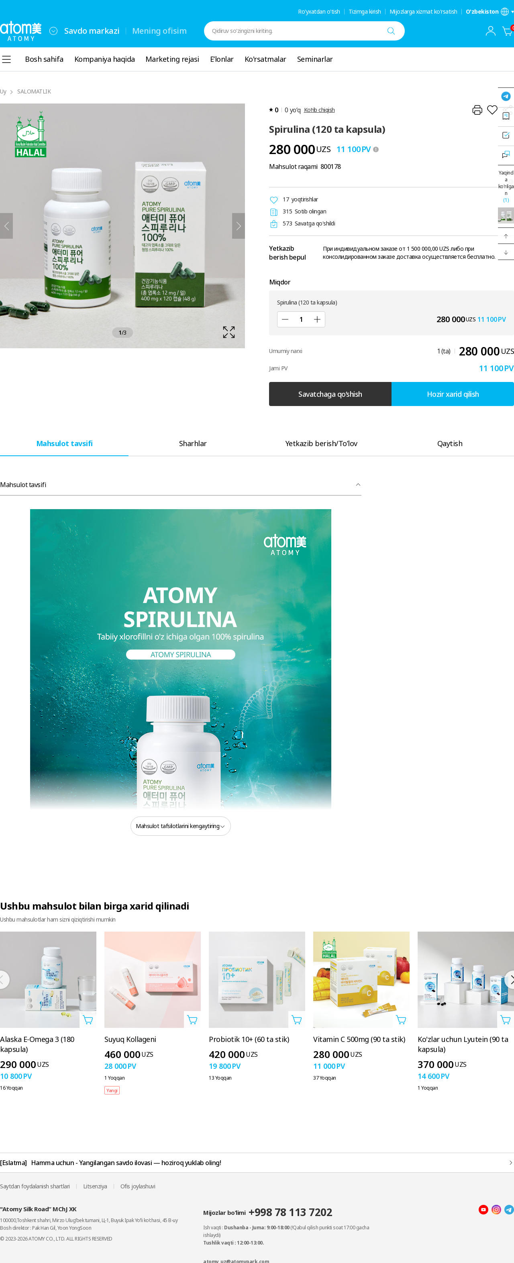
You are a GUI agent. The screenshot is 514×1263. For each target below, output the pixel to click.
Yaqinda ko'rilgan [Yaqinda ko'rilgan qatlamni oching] (506, 186)
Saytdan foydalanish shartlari (35, 1186)
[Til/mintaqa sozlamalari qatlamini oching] (490, 11)
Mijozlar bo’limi (267, 1212)
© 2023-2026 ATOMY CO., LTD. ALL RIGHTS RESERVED (56, 1238)
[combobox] (53, 31)
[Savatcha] (507, 30)
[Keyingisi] (238, 226)
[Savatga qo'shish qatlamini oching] (88, 1019)
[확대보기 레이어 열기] (122, 226)
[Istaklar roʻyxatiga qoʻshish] (492, 110)
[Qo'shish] (317, 319)
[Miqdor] (301, 319)
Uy (3, 91)
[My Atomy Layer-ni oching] (490, 30)
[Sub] (285, 319)
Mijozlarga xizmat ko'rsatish (423, 11)
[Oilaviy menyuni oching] (53, 31)
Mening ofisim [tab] (159, 30)
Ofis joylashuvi (137, 1186)
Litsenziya (95, 1186)
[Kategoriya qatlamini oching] (6, 59)
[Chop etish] (477, 110)
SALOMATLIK (34, 91)
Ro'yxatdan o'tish (319, 11)
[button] (506, 236)
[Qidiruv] (391, 31)
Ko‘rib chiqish (319, 110)
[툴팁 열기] (376, 149)
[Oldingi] (6, 226)
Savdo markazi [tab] (92, 30)
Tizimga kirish (365, 11)
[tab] (64, 443)
